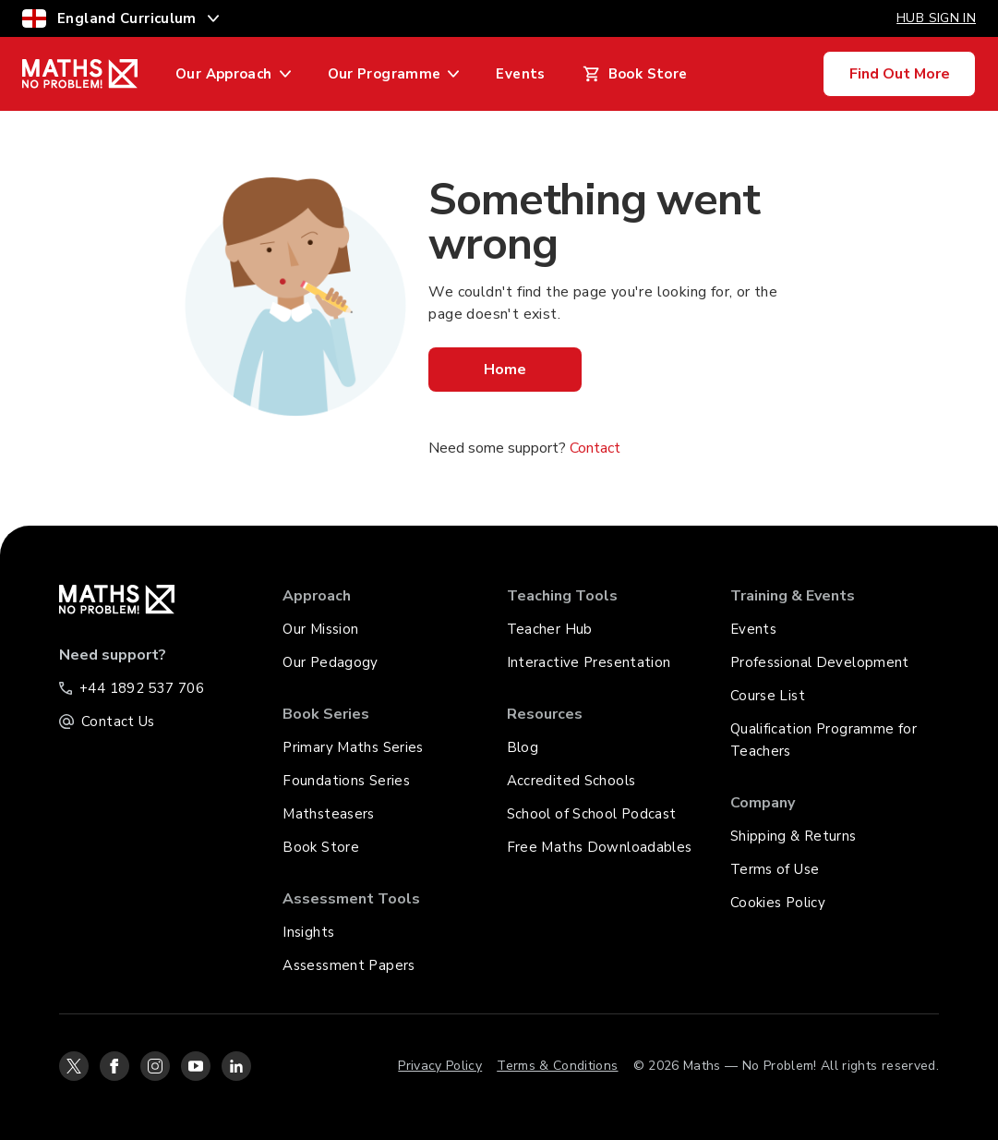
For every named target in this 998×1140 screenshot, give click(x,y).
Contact (595, 448)
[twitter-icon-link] (74, 1066)
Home (505, 369)
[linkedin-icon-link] (236, 1066)
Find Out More (899, 74)
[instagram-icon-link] (155, 1066)
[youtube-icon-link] (195, 1066)
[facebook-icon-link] (114, 1066)
